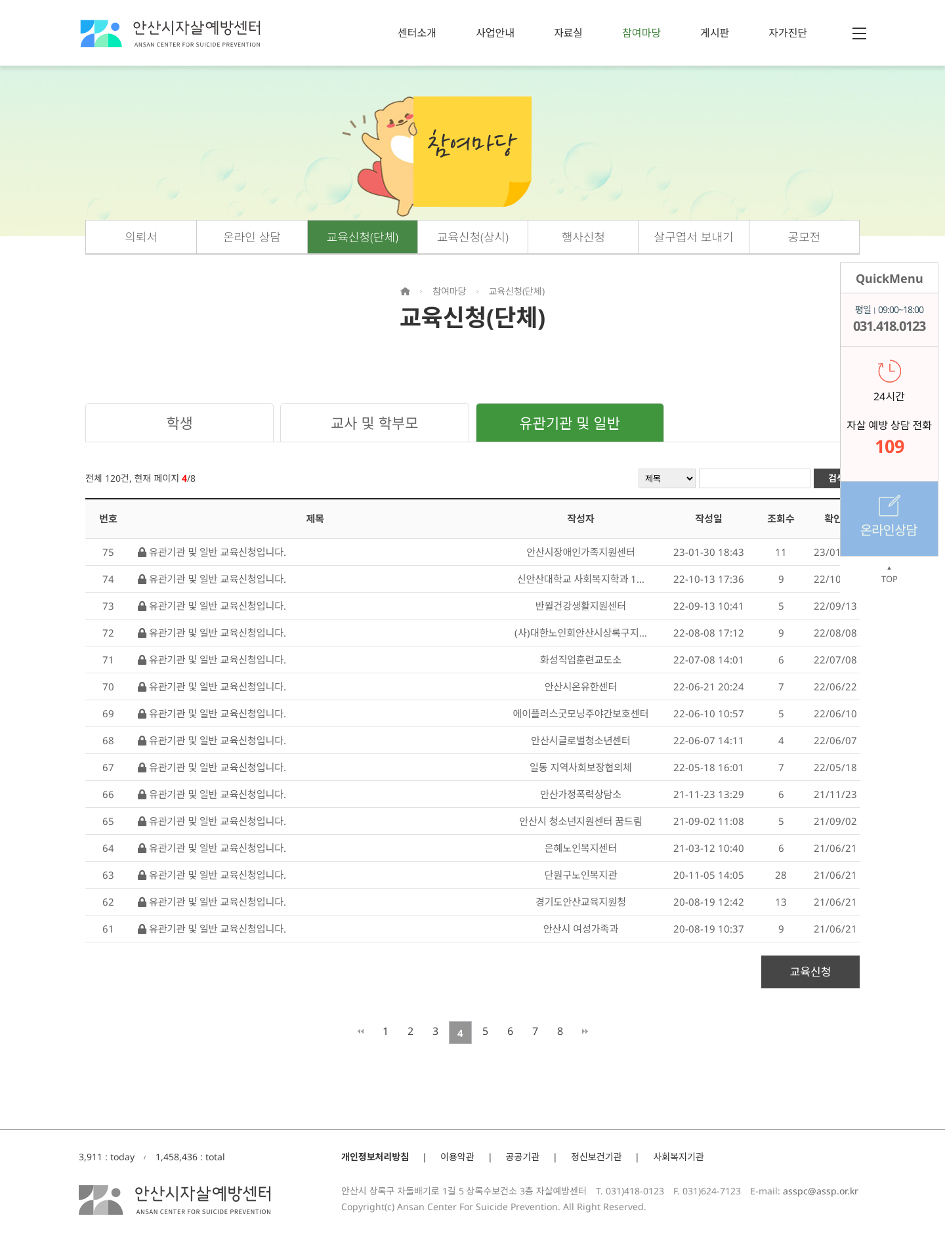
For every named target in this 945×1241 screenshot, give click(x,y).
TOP (889, 575)
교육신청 (810, 971)
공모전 (804, 237)
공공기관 (523, 1156)
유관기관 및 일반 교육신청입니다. (212, 551)
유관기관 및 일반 (569, 422)
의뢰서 (141, 237)
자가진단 (787, 33)
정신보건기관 (596, 1156)
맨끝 (585, 1031)
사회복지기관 (678, 1156)
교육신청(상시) (473, 237)
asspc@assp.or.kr (820, 1191)
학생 (179, 422)
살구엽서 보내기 (694, 237)
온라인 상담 (252, 237)
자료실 (568, 33)
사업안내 (495, 33)
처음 (360, 1031)
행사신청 (583, 237)
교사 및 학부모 (374, 422)
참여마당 (641, 33)
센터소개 (417, 33)
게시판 (714, 33)
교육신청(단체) (362, 237)
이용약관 (457, 1156)
